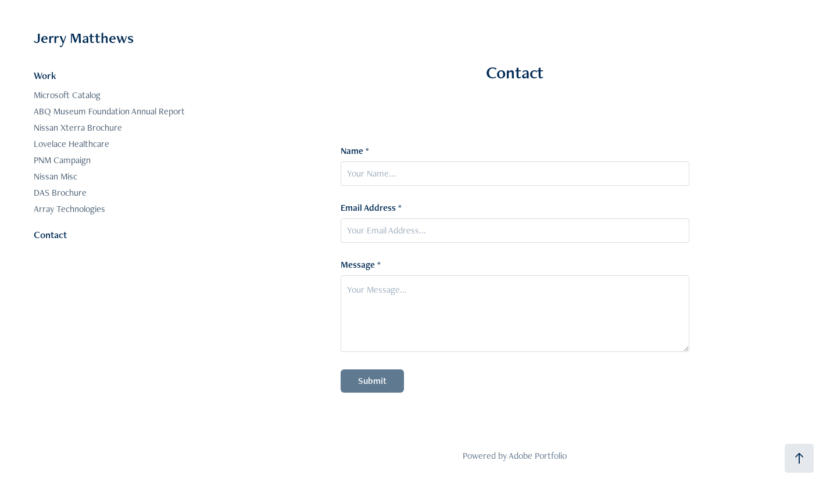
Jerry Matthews (84, 38)
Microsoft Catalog (67, 95)
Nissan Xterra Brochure (78, 127)
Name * (355, 151)
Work (45, 75)
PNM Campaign (62, 160)
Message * (361, 264)
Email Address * (371, 208)
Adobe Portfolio (538, 456)
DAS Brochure (60, 192)
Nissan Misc (55, 176)
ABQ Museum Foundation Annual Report (109, 111)
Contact (50, 234)
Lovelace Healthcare (71, 144)
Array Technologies (69, 209)
